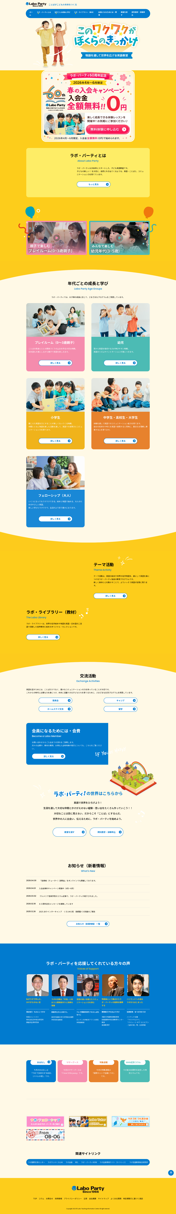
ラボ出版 (69, 1162)
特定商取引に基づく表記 (133, 1198)
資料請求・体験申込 (138, 13)
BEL (76, 1162)
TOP (35, 1198)
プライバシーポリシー (73, 1198)
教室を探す (124, 13)
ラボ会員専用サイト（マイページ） (113, 1162)
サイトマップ (103, 1198)
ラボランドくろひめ (55, 1162)
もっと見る (94, 184)
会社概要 (92, 1198)
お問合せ (49, 1198)
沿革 (85, 1198)
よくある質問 (116, 1198)
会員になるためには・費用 (107, 13)
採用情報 (58, 1198)
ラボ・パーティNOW (89, 1162)
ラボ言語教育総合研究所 (138, 1162)
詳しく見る (55, 362)
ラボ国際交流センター (36, 1162)
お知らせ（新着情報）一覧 (88, 923)
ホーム (31, 13)
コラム (41, 1198)
